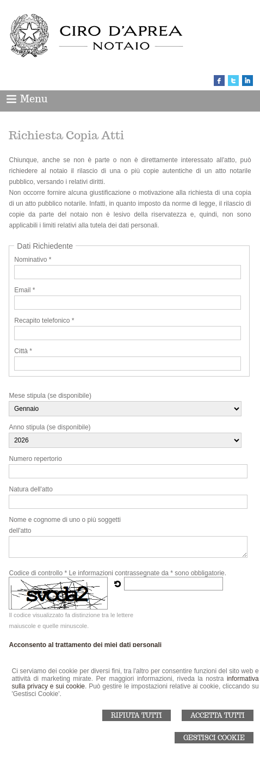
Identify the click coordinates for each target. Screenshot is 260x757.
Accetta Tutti (217, 715)
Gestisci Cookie (214, 738)
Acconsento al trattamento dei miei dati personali (85, 645)
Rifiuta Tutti (136, 715)
